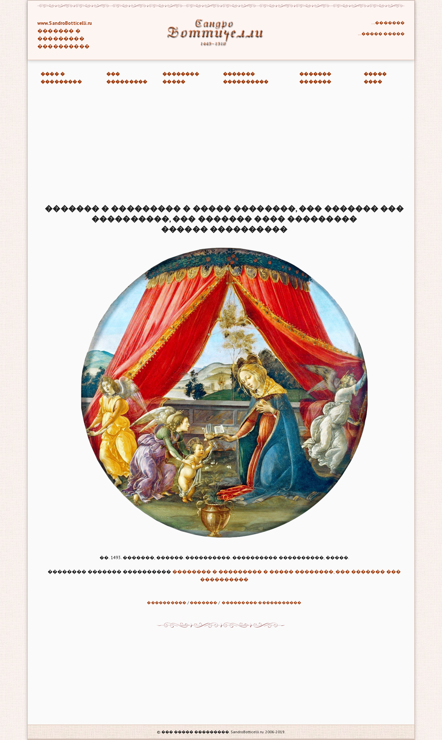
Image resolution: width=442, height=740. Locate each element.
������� (203, 602)
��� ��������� (127, 77)
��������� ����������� (261, 602)
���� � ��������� (61, 77)
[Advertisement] (221, 145)
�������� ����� (180, 77)
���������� (166, 602)
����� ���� (375, 77)
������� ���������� (246, 77)
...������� (388, 22)
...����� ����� (381, 33)
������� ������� (315, 77)
